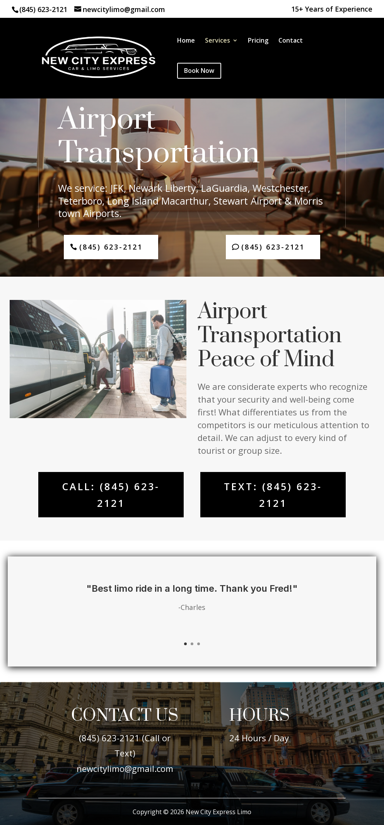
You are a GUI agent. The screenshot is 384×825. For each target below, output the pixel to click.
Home (186, 41)
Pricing (258, 41)
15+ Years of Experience (331, 9)
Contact (290, 41)
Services (217, 41)
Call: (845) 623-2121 (111, 495)
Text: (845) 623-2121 (273, 495)
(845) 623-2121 (43, 9)
